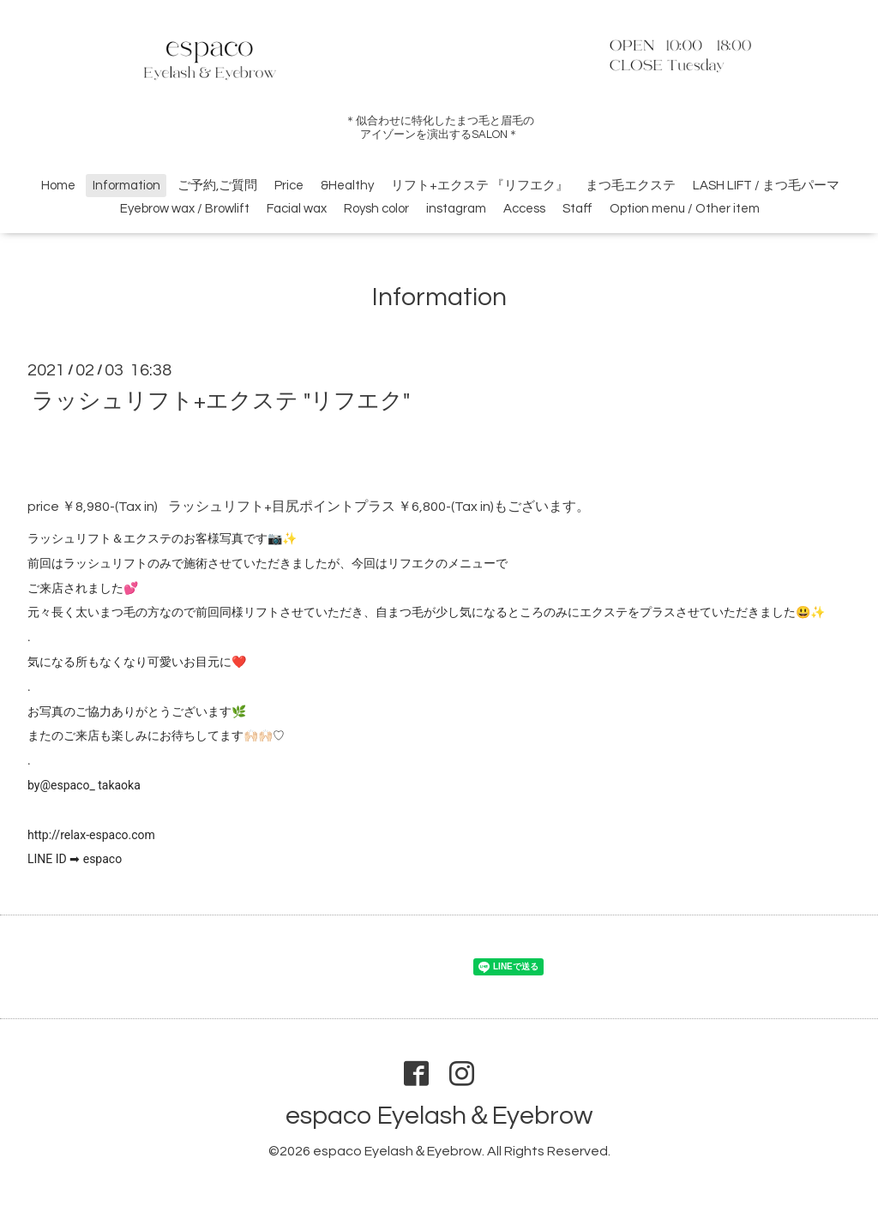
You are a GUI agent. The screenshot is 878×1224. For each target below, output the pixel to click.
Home (58, 185)
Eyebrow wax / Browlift (185, 208)
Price (289, 185)
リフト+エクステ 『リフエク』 (479, 185)
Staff (577, 208)
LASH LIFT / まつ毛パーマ (766, 185)
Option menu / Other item (685, 208)
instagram (456, 208)
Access (524, 208)
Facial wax (297, 208)
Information (126, 185)
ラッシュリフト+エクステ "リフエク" (221, 400)
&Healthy (347, 185)
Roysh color (376, 208)
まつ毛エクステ (631, 185)
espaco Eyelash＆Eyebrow (439, 1115)
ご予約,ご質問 (217, 185)
